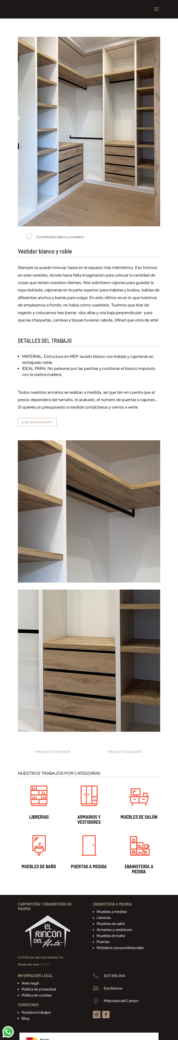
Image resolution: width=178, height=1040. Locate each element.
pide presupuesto (37, 422)
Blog (25, 1018)
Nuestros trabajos (36, 1012)
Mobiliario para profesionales (120, 947)
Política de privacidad (39, 989)
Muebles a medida (112, 911)
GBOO (45, 964)
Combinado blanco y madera (60, 236)
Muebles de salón (111, 923)
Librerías (104, 917)
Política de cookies (37, 995)
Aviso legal (30, 983)
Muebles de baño (111, 935)
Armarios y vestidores (114, 929)
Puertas (103, 941)
